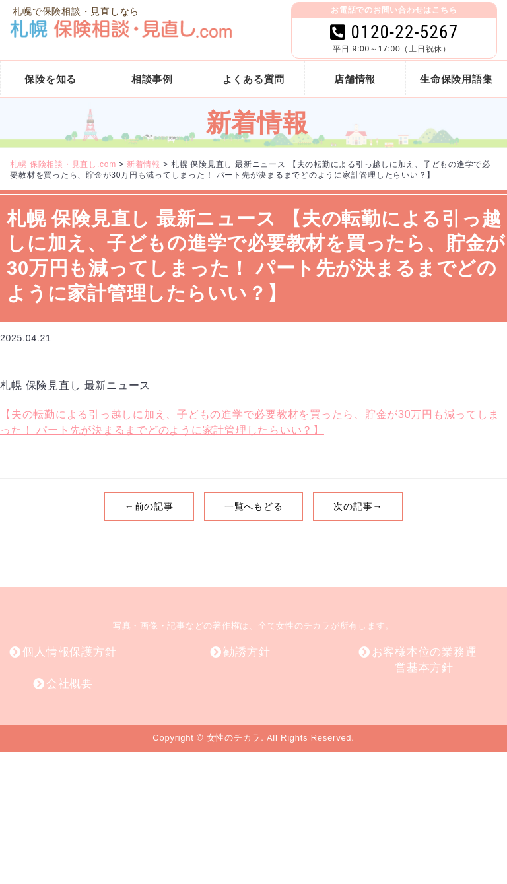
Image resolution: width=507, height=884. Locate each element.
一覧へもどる (253, 506)
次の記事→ (357, 506)
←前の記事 (149, 506)
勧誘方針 (246, 652)
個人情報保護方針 (69, 652)
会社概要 (69, 683)
